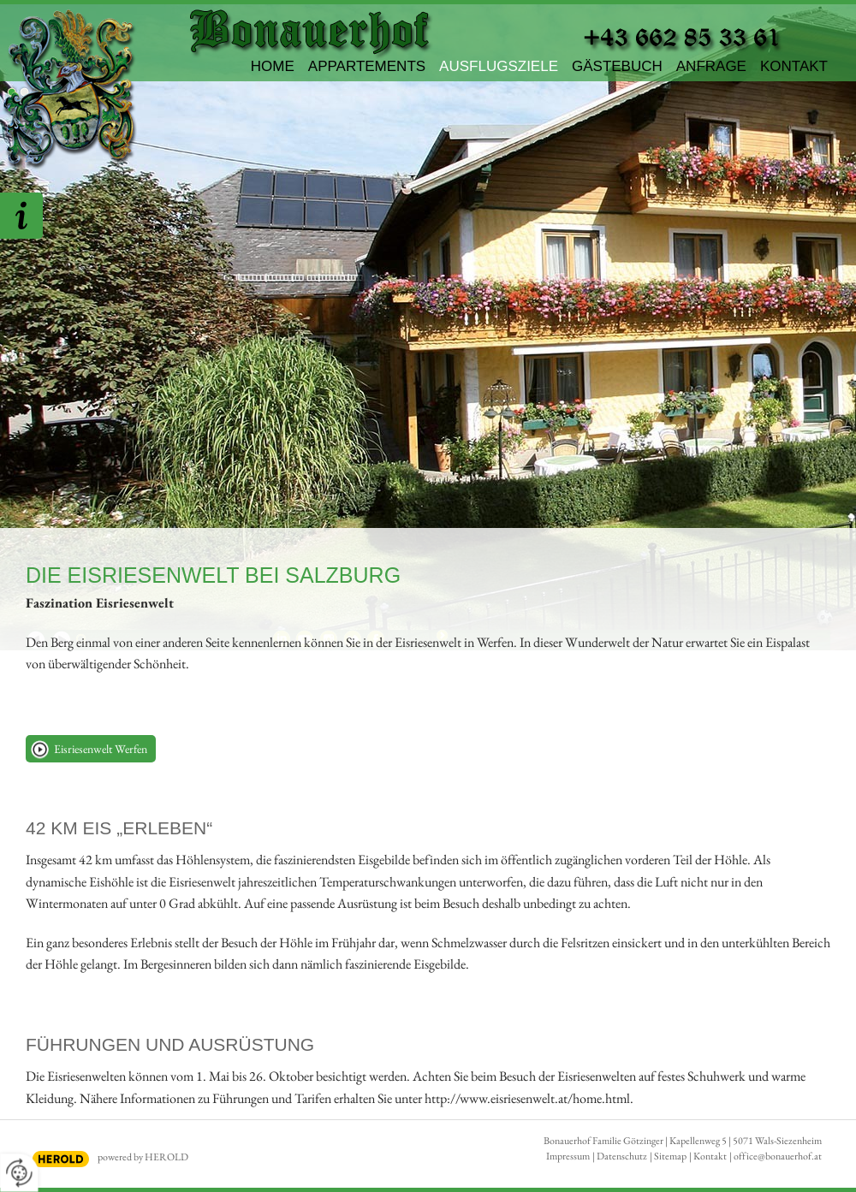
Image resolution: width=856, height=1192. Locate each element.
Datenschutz (622, 1156)
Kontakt (794, 66)
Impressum (568, 1156)
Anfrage (711, 66)
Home (272, 66)
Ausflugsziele (498, 66)
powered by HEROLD (143, 1157)
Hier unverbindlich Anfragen (21, 216)
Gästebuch (617, 66)
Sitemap (670, 1156)
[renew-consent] (19, 1172)
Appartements (366, 66)
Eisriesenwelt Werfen (100, 748)
